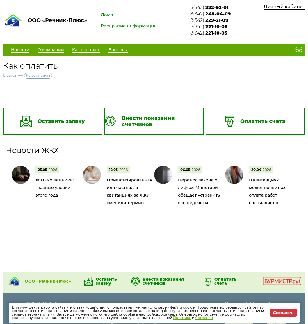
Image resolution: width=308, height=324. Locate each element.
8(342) (209, 7)
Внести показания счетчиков (163, 281)
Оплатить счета (225, 281)
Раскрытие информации (129, 26)
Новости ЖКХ (32, 150)
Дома (107, 14)
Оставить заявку (106, 281)
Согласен (283, 312)
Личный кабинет (284, 6)
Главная (10, 75)
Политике (182, 318)
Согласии (204, 318)
